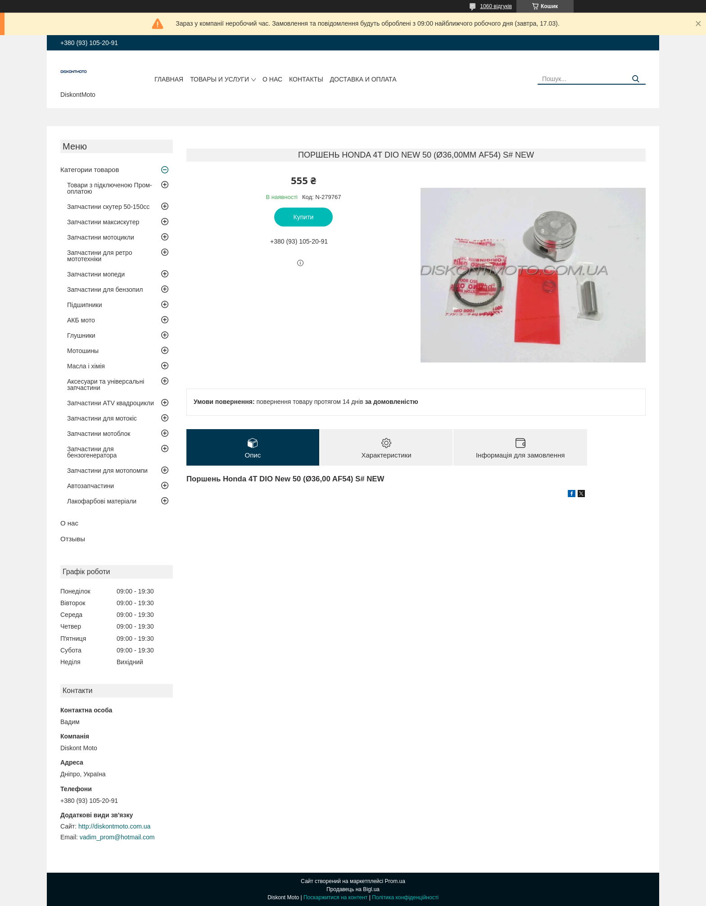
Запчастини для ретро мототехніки (99, 256)
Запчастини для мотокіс (102, 418)
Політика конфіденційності (405, 897)
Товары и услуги (219, 79)
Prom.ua (395, 881)
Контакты (306, 79)
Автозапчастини (90, 485)
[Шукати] (635, 79)
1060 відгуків (496, 6)
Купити (304, 217)
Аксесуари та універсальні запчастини (105, 384)
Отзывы (72, 539)
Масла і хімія (86, 366)
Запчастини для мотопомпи (107, 470)
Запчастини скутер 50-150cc (108, 206)
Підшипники (84, 304)
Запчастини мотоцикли (100, 237)
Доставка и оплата (363, 79)
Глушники (81, 335)
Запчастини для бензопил (105, 289)
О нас (272, 79)
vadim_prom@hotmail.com (117, 837)
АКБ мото (81, 320)
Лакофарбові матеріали (101, 501)
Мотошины (83, 350)
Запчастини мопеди (96, 274)
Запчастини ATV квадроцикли (110, 403)
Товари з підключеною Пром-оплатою (109, 188)
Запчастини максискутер (103, 222)
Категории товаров (89, 169)
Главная (168, 79)
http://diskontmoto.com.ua (114, 826)
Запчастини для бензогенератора (92, 452)
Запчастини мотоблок (98, 433)
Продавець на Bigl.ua (353, 889)
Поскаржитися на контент (335, 897)
